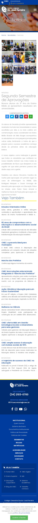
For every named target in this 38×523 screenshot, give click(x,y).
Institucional (19, 420)
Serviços (19, 453)
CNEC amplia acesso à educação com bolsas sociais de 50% (17, 343)
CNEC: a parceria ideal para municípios (14, 243)
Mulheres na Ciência (11, 307)
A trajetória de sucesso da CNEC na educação (18, 361)
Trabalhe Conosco (25, 488)
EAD (23, 476)
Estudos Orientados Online (14, 207)
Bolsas (19, 443)
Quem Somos (19, 423)
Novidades (12, 35)
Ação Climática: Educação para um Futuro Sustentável (18, 290)
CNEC (6, 1)
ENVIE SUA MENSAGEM (19, 400)
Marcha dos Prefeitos (11, 260)
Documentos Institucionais (19, 429)
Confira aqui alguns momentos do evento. (17, 263)
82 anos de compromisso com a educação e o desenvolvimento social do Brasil (19, 224)
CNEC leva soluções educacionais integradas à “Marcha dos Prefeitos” (18, 272)
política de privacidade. (21, 513)
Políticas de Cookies (19, 435)
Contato (19, 459)
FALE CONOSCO (19, 392)
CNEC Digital (26, 472)
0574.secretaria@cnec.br (19, 402)
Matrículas (19, 446)
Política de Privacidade (19, 432)
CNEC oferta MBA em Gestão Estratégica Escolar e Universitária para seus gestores (17, 324)
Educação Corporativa (10, 482)
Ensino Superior (11, 476)
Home (4, 35)
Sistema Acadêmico (26, 482)
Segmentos (19, 440)
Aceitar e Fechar (19, 517)
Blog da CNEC (11, 487)
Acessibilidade (15, 1)
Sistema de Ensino (19, 426)
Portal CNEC (10, 472)
